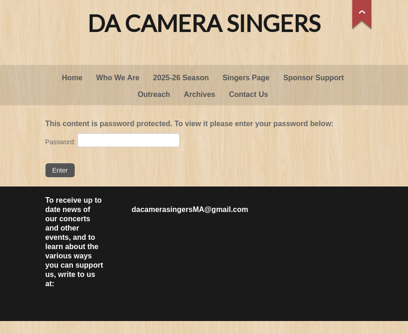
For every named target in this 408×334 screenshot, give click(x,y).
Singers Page (245, 78)
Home (72, 78)
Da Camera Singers (204, 23)
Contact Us (248, 94)
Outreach (153, 94)
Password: (112, 140)
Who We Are (117, 78)
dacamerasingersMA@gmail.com (190, 209)
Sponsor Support (313, 78)
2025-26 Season (181, 78)
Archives (199, 94)
